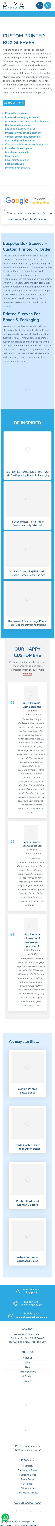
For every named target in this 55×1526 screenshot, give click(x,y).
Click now (40, 219)
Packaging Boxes (27, 1474)
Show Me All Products (28, 1492)
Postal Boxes (27, 1479)
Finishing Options (27, 1371)
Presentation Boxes (27, 1470)
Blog (27, 1367)
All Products (28, 1376)
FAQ (27, 1362)
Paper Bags (27, 1465)
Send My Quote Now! (14, 102)
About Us (27, 1357)
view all (27, 673)
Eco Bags (27, 1483)
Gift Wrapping (28, 1488)
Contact (27, 1381)
